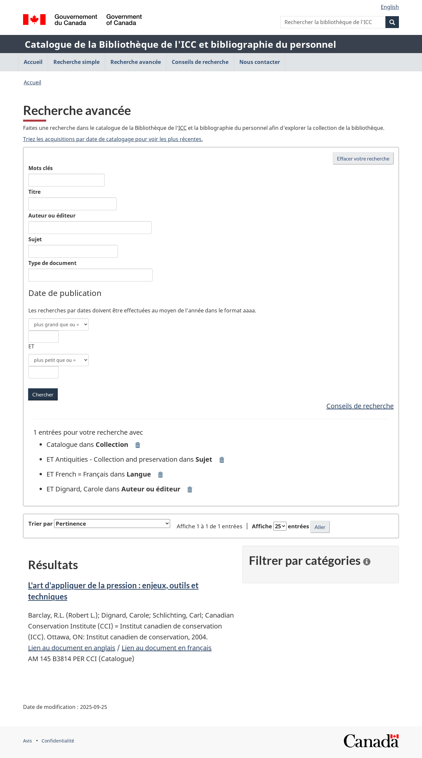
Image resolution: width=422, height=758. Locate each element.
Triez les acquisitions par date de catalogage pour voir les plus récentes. (113, 139)
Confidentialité (58, 741)
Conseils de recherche (360, 405)
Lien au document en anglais (71, 647)
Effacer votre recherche (363, 158)
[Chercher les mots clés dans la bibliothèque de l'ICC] (43, 394)
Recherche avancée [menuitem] (135, 62)
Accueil (32, 82)
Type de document (52, 263)
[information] (367, 560)
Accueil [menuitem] (33, 62)
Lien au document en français (167, 647)
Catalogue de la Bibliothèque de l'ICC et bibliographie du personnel (180, 44)
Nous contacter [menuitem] (259, 62)
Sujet (35, 239)
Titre (34, 191)
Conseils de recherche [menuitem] (200, 62)
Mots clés (40, 168)
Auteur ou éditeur (51, 215)
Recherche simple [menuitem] (76, 62)
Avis (27, 741)
